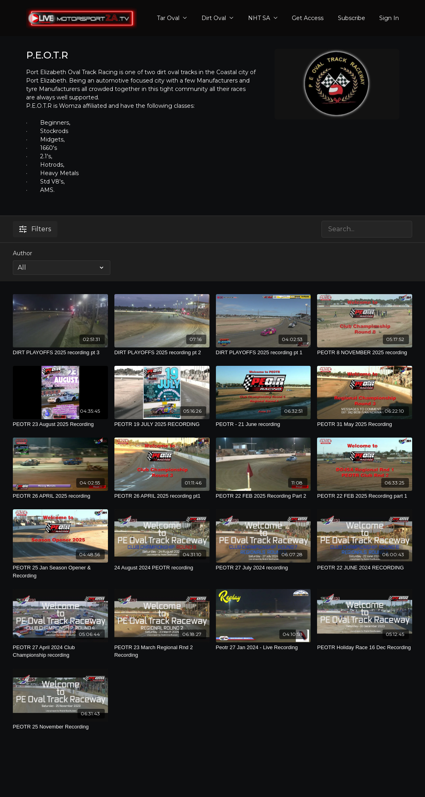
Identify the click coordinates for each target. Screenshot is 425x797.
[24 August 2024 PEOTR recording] (161, 568)
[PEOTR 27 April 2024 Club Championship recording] (60, 651)
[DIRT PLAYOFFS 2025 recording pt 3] (60, 353)
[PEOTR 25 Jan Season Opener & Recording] (60, 571)
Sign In (389, 18)
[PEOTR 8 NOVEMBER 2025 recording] (364, 353)
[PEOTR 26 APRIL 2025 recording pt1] (161, 496)
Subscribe (351, 18)
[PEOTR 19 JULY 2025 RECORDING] (161, 424)
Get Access (307, 18)
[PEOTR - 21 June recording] (263, 424)
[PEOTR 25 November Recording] (60, 727)
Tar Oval (172, 18)
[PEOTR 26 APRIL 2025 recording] (60, 496)
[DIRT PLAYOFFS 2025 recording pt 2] (161, 353)
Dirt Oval (217, 18)
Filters (35, 229)
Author (22, 253)
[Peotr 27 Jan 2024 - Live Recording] (263, 648)
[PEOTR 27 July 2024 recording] (263, 568)
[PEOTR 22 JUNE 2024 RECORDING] (364, 568)
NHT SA (263, 18)
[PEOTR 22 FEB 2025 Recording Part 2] (263, 496)
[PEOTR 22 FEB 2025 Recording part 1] (364, 496)
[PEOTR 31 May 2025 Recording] (364, 424)
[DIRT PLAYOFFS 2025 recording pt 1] (263, 353)
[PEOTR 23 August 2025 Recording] (60, 424)
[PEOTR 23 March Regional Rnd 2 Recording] (161, 651)
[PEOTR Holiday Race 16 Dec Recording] (364, 648)
